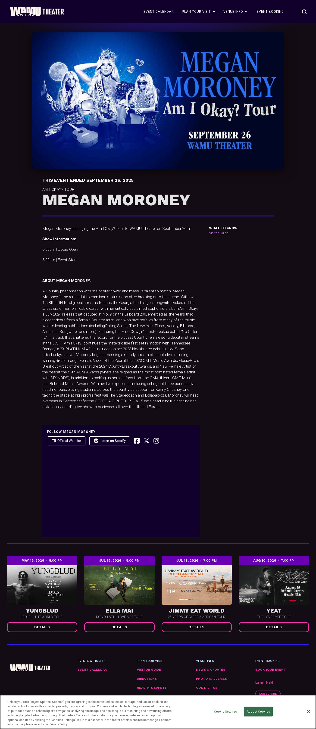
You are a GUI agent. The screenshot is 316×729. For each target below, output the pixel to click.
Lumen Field (264, 682)
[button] (198, 12)
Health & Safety (151, 687)
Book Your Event (270, 669)
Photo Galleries (211, 678)
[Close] (308, 711)
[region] (158, 712)
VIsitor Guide (149, 669)
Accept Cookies (258, 711)
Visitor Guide (219, 233)
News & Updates (210, 669)
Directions (147, 678)
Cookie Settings (225, 711)
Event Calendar (92, 669)
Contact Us (207, 687)
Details (42, 627)
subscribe (268, 693)
